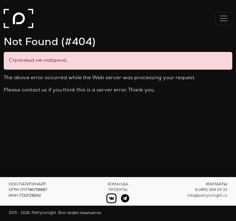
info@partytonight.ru (207, 196)
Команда (118, 185)
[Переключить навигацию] (223, 18)
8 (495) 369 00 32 (211, 190)
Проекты (118, 190)
